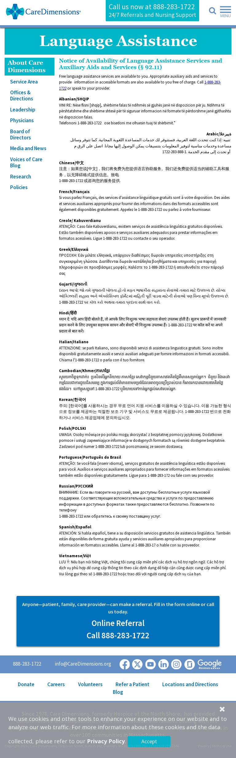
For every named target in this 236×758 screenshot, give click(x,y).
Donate (26, 684)
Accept (149, 741)
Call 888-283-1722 (118, 635)
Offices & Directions (21, 95)
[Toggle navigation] (223, 13)
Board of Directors (20, 134)
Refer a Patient (132, 684)
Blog (118, 692)
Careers (56, 684)
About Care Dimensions (26, 66)
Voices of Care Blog (26, 162)
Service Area (24, 81)
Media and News (28, 148)
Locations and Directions (190, 684)
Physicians (22, 120)
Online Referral (118, 623)
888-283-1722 (174, 6)
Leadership (22, 109)
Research (20, 176)
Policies (19, 187)
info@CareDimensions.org (83, 663)
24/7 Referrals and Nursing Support (152, 14)
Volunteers (90, 684)
